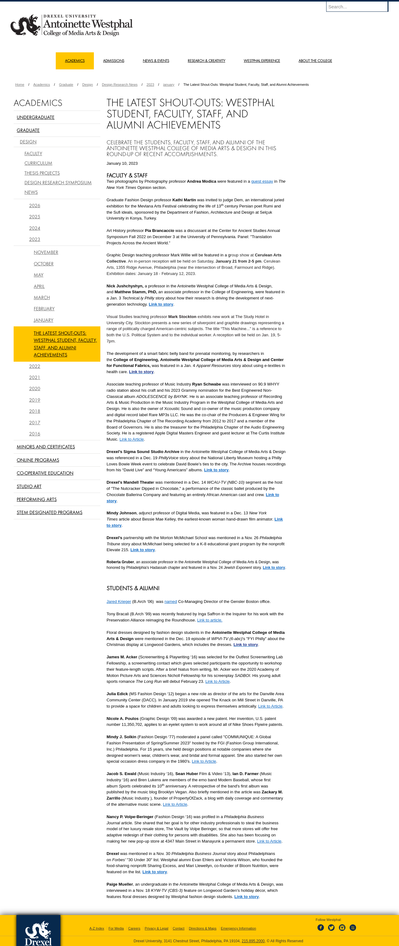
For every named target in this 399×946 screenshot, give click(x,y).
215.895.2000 (253, 941)
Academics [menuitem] (75, 60)
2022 (34, 366)
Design (87, 84)
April (39, 286)
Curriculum (38, 163)
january (168, 84)
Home (19, 84)
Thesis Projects (42, 173)
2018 (34, 411)
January (43, 320)
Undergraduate (36, 117)
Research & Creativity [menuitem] (206, 60)
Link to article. (209, 620)
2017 (34, 422)
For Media (116, 928)
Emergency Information (238, 928)
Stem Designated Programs (49, 512)
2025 (34, 216)
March (42, 297)
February (44, 308)
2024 (34, 228)
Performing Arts (37, 499)
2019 (34, 400)
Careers (134, 928)
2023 (150, 84)
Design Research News (120, 84)
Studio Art (29, 486)
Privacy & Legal (156, 928)
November (46, 252)
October (44, 263)
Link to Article (132, 439)
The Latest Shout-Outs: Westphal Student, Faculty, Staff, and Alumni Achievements (65, 344)
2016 (34, 433)
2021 (34, 377)
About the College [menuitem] (315, 60)
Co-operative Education (45, 473)
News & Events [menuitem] (156, 60)
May (38, 275)
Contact (179, 928)
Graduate (66, 84)
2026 (34, 205)
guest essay (262, 181)
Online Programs (38, 460)
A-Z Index (96, 928)
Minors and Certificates (46, 446)
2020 (34, 388)
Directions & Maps (202, 928)
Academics (41, 84)
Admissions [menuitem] (113, 60)
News (31, 192)
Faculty (33, 153)
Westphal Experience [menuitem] (262, 60)
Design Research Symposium (58, 182)
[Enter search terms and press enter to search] (360, 6)
